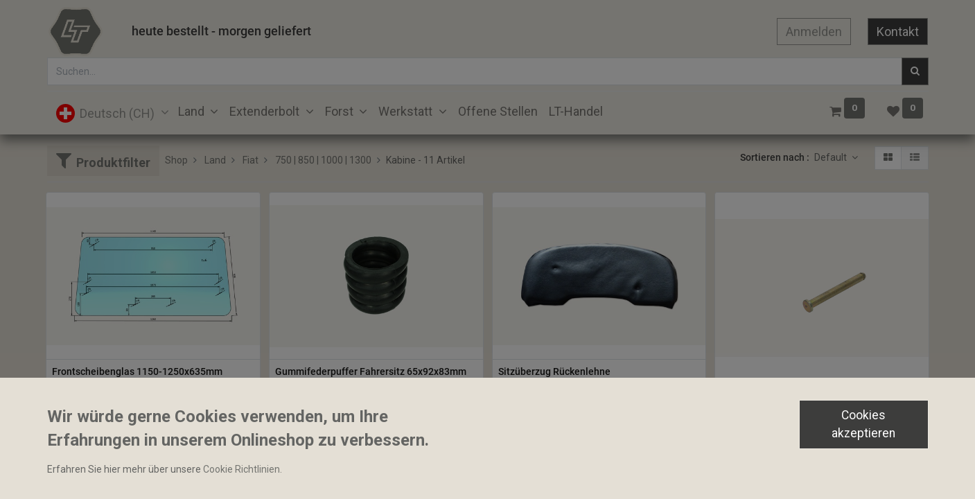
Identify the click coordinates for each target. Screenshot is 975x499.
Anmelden (814, 31)
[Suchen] (915, 71)
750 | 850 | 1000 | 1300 (323, 160)
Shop (176, 160)
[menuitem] (498, 111)
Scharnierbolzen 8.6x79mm (781, 395)
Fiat (250, 160)
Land (215, 160)
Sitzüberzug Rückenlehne (554, 371)
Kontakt (898, 31)
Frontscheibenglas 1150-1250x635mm (137, 371)
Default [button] (831, 157)
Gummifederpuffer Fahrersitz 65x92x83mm (370, 371)
